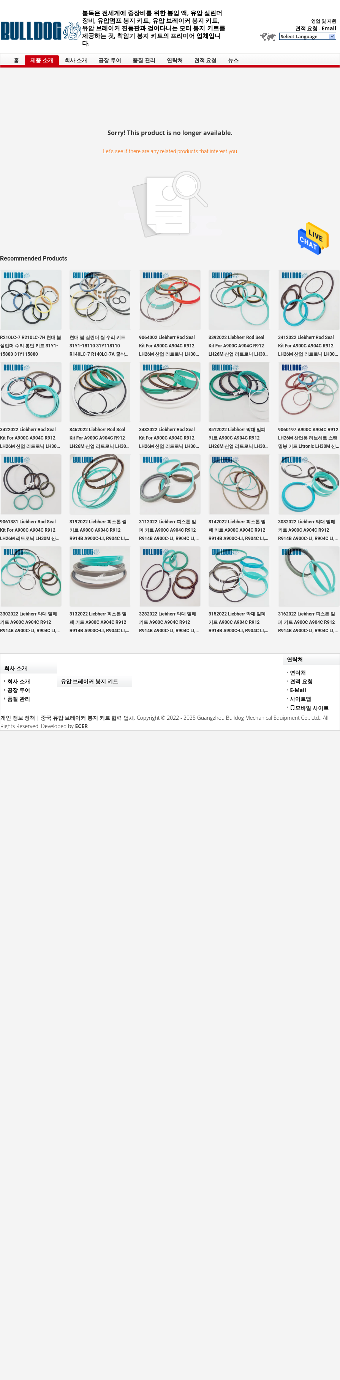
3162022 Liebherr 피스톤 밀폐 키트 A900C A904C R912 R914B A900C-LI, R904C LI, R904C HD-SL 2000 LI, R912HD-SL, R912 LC (306, 623)
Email (328, 28)
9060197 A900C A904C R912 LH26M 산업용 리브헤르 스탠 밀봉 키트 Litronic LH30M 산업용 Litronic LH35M (308, 439)
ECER (81, 726)
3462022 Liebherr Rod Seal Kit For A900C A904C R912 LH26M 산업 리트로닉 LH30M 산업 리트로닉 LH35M (100, 439)
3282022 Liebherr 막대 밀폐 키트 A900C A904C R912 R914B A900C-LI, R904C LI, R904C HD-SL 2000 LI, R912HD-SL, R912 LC (167, 623)
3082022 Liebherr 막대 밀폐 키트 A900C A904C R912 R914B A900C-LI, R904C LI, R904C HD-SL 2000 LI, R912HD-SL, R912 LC (306, 531)
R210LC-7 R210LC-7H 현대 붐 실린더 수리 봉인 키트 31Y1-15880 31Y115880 (30, 346)
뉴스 (233, 60)
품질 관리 (144, 60)
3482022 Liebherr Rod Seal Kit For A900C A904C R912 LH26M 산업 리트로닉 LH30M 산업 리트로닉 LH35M (169, 439)
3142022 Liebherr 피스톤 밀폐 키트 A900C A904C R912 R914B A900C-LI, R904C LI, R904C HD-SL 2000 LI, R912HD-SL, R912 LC (237, 531)
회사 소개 (76, 60)
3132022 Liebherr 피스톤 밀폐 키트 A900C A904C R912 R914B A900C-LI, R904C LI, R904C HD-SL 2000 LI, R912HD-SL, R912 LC (98, 623)
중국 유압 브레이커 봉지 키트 (75, 717)
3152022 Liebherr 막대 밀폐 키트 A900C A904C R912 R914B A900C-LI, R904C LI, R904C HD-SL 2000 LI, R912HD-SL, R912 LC (237, 623)
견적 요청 (306, 28)
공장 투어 (109, 60)
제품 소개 (41, 60)
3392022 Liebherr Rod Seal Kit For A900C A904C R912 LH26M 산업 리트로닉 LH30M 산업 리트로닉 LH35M (239, 346)
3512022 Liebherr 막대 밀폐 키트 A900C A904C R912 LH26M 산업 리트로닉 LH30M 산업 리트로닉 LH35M (239, 439)
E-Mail (298, 690)
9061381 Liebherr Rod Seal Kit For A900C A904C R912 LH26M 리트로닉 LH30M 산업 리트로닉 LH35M (30, 531)
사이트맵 (300, 699)
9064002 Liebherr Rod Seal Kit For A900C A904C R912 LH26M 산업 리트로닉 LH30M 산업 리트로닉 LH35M (169, 346)
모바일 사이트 (309, 708)
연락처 (175, 60)
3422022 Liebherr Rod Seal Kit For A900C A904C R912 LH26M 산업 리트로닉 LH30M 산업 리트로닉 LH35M (30, 439)
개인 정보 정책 (17, 717)
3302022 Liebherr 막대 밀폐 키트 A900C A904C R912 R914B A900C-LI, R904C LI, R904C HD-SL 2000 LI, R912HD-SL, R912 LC (28, 623)
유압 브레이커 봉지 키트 (89, 681)
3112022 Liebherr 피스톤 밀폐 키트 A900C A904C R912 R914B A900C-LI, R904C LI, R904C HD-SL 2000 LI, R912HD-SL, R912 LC (167, 531)
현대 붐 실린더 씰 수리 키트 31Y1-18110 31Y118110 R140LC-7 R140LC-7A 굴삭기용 (100, 346)
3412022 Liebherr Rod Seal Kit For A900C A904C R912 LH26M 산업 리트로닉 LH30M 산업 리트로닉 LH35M (308, 346)
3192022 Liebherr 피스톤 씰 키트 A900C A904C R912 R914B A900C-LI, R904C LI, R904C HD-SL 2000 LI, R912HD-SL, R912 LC (98, 531)
